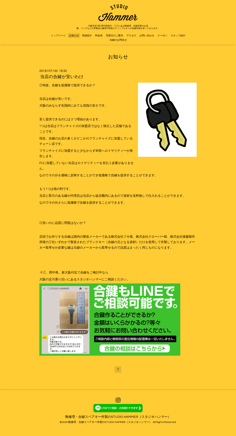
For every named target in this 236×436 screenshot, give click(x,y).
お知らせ (74, 35)
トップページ (58, 35)
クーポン (162, 35)
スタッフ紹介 (178, 35)
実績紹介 (87, 35)
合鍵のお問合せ (118, 40)
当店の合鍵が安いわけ (62, 76)
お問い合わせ (146, 35)
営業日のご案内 (114, 35)
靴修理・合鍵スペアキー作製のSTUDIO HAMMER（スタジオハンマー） (118, 416)
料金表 (99, 35)
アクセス (131, 35)
